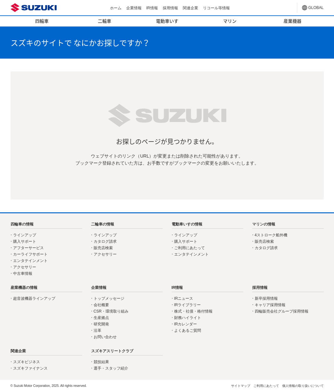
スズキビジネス (26, 362)
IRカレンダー (185, 324)
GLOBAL (316, 7)
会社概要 (101, 305)
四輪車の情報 (22, 224)
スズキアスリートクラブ (112, 351)
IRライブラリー (187, 305)
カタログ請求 (105, 241)
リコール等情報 (216, 8)
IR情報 (152, 8)
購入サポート (24, 241)
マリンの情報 (263, 224)
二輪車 (104, 21)
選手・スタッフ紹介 (111, 368)
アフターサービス (28, 248)
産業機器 (292, 21)
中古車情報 (22, 273)
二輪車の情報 (102, 224)
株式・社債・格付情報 (193, 311)
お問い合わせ (105, 337)
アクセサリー (24, 267)
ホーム (115, 8)
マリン (230, 21)
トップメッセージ (109, 298)
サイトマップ (240, 386)
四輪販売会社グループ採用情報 (281, 311)
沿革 (97, 330)
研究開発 (101, 324)
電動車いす (167, 21)
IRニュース (183, 298)
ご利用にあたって (189, 248)
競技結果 (101, 362)
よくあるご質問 (187, 330)
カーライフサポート (30, 254)
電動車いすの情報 (187, 224)
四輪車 (42, 21)
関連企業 (190, 8)
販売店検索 (103, 248)
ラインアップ (24, 235)
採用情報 (170, 8)
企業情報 (134, 8)
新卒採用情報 (266, 298)
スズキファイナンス (30, 368)
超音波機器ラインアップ (34, 298)
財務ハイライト (187, 317)
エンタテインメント (30, 260)
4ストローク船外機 (271, 235)
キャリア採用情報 (270, 305)
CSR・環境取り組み (111, 311)
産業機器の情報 (24, 287)
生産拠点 (101, 317)
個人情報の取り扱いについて (303, 386)
